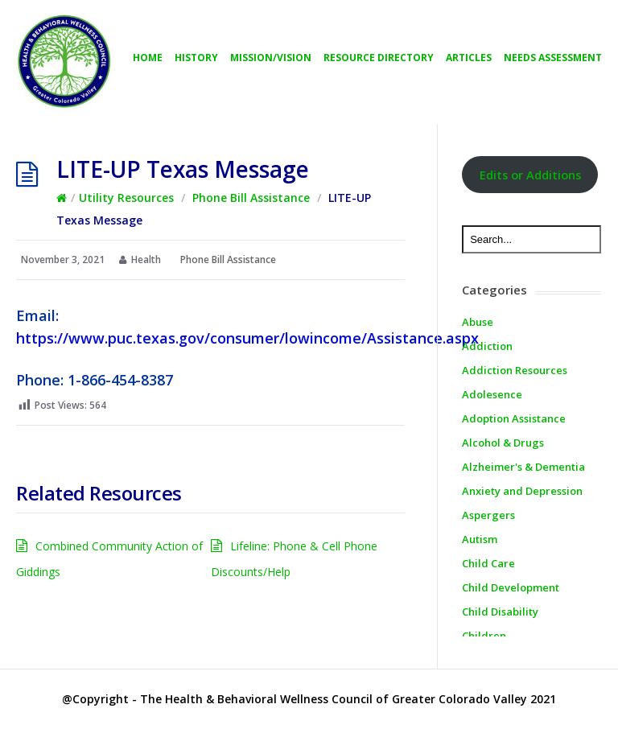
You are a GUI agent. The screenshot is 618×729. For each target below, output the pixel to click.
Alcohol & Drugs (503, 442)
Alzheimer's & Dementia (523, 466)
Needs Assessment (553, 57)
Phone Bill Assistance (251, 197)
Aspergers (488, 515)
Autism (479, 539)
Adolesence (492, 394)
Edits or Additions (530, 175)
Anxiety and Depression (522, 491)
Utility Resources (126, 197)
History (196, 57)
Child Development (510, 587)
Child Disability (500, 611)
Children (484, 635)
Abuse (477, 322)
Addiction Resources (514, 370)
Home (148, 57)
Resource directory (378, 57)
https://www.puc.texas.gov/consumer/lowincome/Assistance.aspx (247, 338)
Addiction (487, 346)
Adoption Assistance (514, 418)
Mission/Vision (270, 57)
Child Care (488, 563)
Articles (469, 57)
